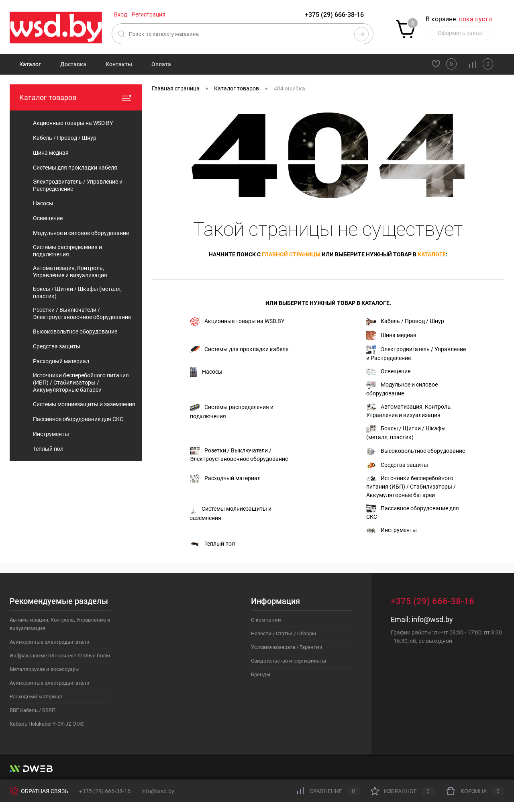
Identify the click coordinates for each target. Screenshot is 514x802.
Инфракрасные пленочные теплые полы (60, 656)
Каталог (30, 64)
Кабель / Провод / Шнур (405, 321)
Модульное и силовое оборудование (402, 389)
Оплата (161, 64)
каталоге (432, 254)
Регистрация (148, 14)
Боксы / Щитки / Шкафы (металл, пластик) (406, 432)
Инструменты (391, 530)
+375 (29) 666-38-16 (334, 14)
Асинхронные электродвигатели (50, 642)
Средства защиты (397, 465)
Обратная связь (39, 791)
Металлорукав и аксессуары (45, 669)
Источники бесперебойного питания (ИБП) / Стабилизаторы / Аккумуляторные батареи (411, 486)
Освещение (388, 371)
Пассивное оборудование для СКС (412, 512)
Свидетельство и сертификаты (288, 661)
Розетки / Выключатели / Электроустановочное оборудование (239, 454)
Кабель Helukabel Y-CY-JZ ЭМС (47, 724)
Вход (120, 14)
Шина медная (391, 335)
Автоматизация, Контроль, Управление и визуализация (409, 410)
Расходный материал (225, 478)
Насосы (206, 372)
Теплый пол (212, 544)
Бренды (260, 674)
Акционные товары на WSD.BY (237, 321)
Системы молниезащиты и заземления (230, 512)
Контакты (119, 64)
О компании (266, 620)
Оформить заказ (460, 33)
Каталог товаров (76, 97)
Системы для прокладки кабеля (239, 349)
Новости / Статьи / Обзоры (283, 633)
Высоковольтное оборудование (415, 451)
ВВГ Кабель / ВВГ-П (32, 710)
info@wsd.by (432, 619)
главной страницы (291, 254)
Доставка (73, 64)
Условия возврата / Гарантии (286, 647)
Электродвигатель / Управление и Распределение (416, 353)
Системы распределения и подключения (231, 411)
